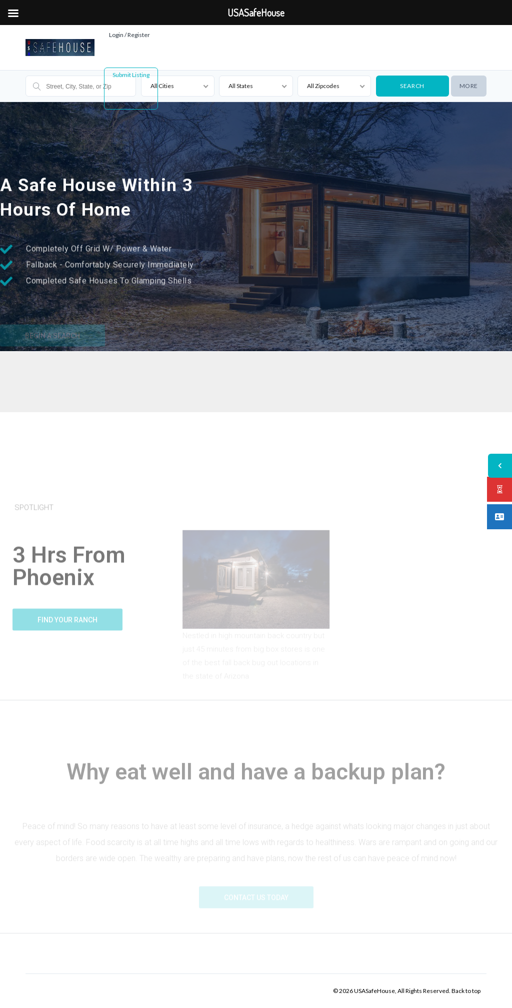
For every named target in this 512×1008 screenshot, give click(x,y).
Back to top (466, 990)
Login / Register (129, 35)
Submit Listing (131, 75)
